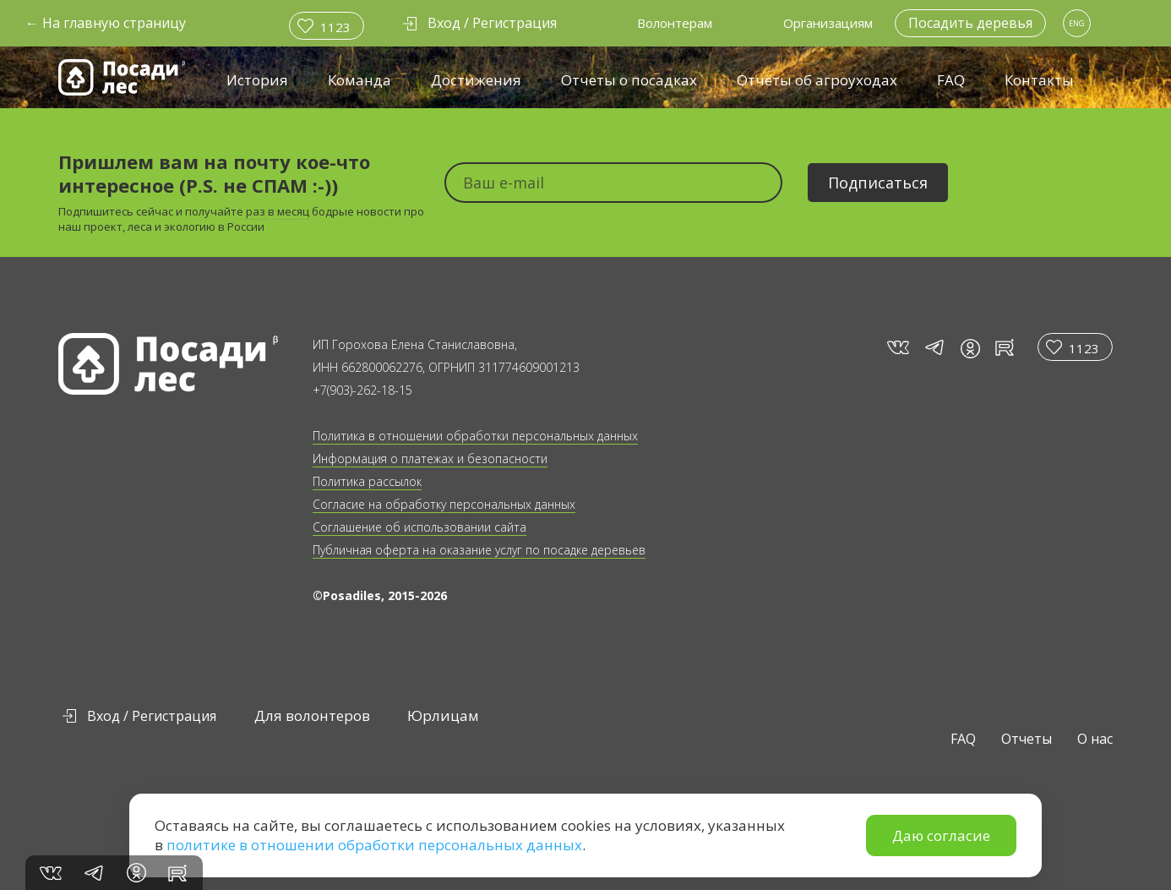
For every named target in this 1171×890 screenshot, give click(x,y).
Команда (359, 80)
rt (1001, 347)
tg (933, 347)
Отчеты (1026, 738)
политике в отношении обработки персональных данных (374, 845)
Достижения (476, 80)
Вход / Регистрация (151, 716)
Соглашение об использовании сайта (419, 527)
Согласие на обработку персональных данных (444, 504)
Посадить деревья (970, 23)
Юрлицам (443, 715)
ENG (1077, 23)
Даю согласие (941, 835)
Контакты (1039, 80)
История (257, 80)
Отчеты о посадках (629, 80)
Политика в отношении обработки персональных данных (475, 436)
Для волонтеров (312, 715)
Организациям (828, 22)
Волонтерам (674, 22)
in (970, 348)
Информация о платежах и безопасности (430, 458)
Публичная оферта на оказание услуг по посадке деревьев (479, 550)
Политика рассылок (367, 481)
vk (897, 347)
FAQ (951, 80)
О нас (1095, 738)
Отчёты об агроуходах (817, 80)
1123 (335, 27)
